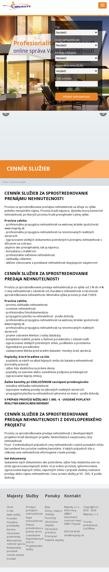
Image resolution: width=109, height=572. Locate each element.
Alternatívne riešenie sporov (16, 542)
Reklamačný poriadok (14, 549)
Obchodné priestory (51, 530)
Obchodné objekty (51, 523)
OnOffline (89, 528)
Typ (57, 27)
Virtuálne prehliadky (13, 523)
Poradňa (12, 518)
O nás (10, 510)
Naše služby (14, 514)
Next (103, 113)
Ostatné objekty (54, 540)
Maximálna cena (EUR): (69, 66)
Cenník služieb (18, 182)
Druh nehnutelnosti (67, 40)
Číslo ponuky (63, 78)
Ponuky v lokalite (65, 53)
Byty (47, 507)
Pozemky (50, 518)
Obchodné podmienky (13, 534)
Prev (5, 113)
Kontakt (11, 558)
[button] (102, 5)
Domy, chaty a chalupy (53, 512)
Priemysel (51, 536)
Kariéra (11, 529)
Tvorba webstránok (90, 523)
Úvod (5, 182)
